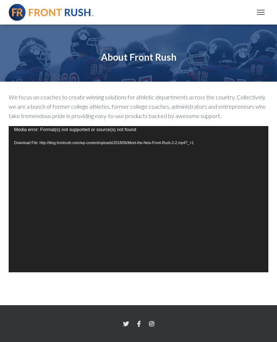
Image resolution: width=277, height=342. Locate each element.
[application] (138, 199)
